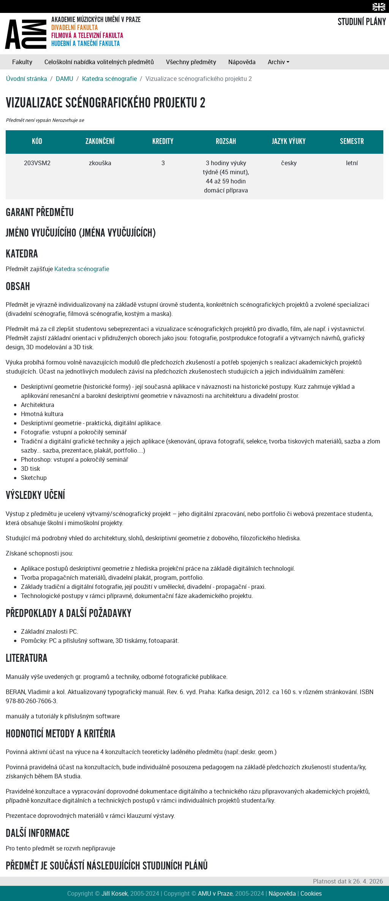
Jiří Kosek (114, 893)
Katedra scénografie (109, 78)
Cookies (311, 893)
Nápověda (242, 62)
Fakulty (22, 62)
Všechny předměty (191, 62)
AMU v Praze (215, 893)
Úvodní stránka (26, 78)
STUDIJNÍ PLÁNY (362, 22)
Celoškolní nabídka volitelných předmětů (99, 62)
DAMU (64, 78)
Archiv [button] (276, 62)
